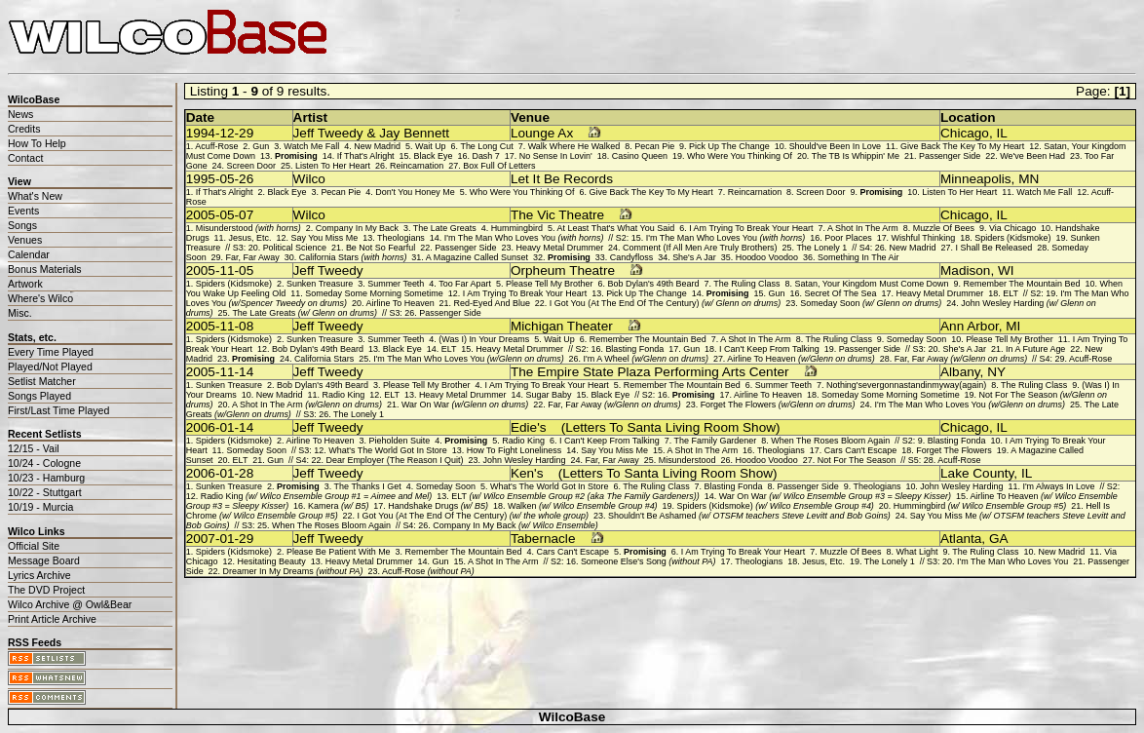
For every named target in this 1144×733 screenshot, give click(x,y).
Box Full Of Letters (499, 166)
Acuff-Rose (216, 146)
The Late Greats (445, 228)
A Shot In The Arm (862, 228)
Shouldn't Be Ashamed (749, 516)
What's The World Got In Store (387, 450)
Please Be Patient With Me (338, 552)
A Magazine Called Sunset (477, 257)
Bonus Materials (45, 269)
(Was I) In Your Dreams (484, 339)
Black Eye (433, 156)
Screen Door (251, 166)
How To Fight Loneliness (514, 450)
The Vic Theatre (557, 215)
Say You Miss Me (324, 238)
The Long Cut (486, 146)
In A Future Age (1035, 349)
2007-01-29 (220, 538)
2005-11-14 (220, 372)
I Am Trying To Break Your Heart (751, 228)
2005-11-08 (220, 326)
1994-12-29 (220, 133)
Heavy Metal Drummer (559, 247)
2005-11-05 (220, 270)
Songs (22, 225)
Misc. (20, 313)
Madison (965, 270)
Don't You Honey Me (415, 192)
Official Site (33, 546)
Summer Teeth (395, 284)
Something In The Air (858, 257)
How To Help (37, 143)
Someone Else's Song (648, 561)
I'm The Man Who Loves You (524, 238)
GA (999, 538)
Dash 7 (485, 156)
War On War (464, 404)
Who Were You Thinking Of (739, 156)
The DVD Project (46, 590)
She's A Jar (694, 257)
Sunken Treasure (319, 284)
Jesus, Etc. (250, 238)
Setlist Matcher (42, 381)
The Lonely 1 (821, 247)
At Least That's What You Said (615, 228)
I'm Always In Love (1058, 486)
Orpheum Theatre (563, 270)
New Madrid (377, 146)
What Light (917, 552)
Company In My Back (357, 228)
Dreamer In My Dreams (293, 571)
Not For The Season (857, 460)
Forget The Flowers (778, 404)
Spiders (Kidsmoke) (1012, 238)
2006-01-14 (220, 427)
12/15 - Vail (33, 448)
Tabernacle (543, 538)
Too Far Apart (465, 284)
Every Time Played (51, 352)
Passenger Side (949, 156)
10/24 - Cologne (44, 463)
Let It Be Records (562, 179)
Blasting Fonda (634, 349)
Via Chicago (1012, 228)
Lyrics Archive (39, 575)
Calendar (29, 254)
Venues (25, 240)
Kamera (338, 506)
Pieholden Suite (400, 440)
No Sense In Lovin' (555, 156)
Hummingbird (517, 228)
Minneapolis (975, 179)
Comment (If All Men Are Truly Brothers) (700, 247)
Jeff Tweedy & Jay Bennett (371, 133)
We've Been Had (1032, 156)
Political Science (294, 247)
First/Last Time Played (58, 410)
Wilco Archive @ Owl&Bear (70, 604)
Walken (583, 506)
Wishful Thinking (924, 238)
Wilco (309, 179)
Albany (960, 372)
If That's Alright (366, 156)
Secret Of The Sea (840, 293)
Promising (296, 156)
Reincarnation (416, 166)
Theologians (401, 238)
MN (1028, 179)
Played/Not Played (50, 366)
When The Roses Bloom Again (830, 440)
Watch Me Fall (311, 146)
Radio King (343, 395)
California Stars (353, 257)
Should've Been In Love (835, 146)
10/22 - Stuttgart (45, 492)
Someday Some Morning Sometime (374, 293)
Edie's (529, 427)
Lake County (976, 473)
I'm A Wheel (646, 359)
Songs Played (39, 396)
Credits (24, 129)
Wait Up (430, 146)
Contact (25, 158)
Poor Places (847, 238)
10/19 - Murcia (40, 507)
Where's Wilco (40, 298)
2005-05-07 (220, 215)
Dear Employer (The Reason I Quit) (394, 460)
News (20, 114)
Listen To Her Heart (332, 166)
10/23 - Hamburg (46, 477)
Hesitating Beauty (272, 561)
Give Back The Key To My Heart (962, 146)
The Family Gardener (715, 440)
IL (1001, 133)
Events (23, 210)
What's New (35, 196)
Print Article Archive (52, 619)
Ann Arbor (969, 326)
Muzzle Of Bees (943, 228)
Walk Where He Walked (574, 146)
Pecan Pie (654, 146)
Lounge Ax (542, 133)
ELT (1010, 293)
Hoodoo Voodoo (767, 257)
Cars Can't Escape (860, 450)
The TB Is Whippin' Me (855, 156)
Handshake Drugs (438, 506)
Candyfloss (631, 257)
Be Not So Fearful (380, 247)
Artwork (25, 283)
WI (1006, 270)
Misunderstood (248, 228)
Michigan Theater (562, 326)
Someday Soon (870, 303)
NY (996, 372)
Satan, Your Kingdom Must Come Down (872, 284)
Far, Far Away (253, 257)
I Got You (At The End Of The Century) (665, 303)
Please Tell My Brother (549, 284)
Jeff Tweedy (328, 270)
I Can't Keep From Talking (769, 349)
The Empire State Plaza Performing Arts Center (650, 372)
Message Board (44, 560)
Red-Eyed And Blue (492, 303)
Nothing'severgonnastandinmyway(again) (906, 385)
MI (1013, 326)
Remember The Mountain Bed (1022, 284)
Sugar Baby (549, 395)
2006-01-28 (220, 473)
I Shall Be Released (993, 247)
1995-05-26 (220, 179)
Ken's (527, 473)
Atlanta (960, 538)
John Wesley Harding (524, 460)
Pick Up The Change (729, 146)
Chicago (964, 133)
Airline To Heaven (400, 303)
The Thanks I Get (367, 486)
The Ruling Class (746, 284)
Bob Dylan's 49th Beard (654, 284)
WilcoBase (572, 717)
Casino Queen (639, 156)
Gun (260, 146)
